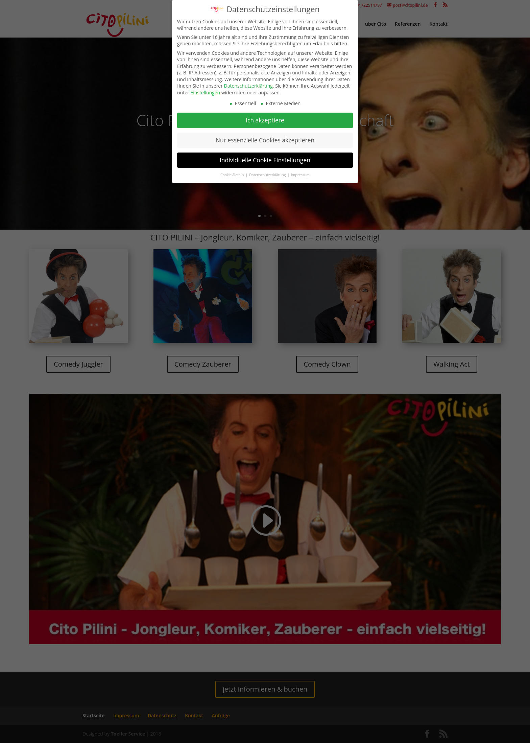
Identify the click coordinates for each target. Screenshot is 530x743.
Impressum (300, 173)
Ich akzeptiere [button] (265, 119)
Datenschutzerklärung (248, 85)
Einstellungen (205, 91)
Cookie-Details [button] (232, 173)
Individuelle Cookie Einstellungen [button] (265, 159)
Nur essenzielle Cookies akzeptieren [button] (265, 139)
